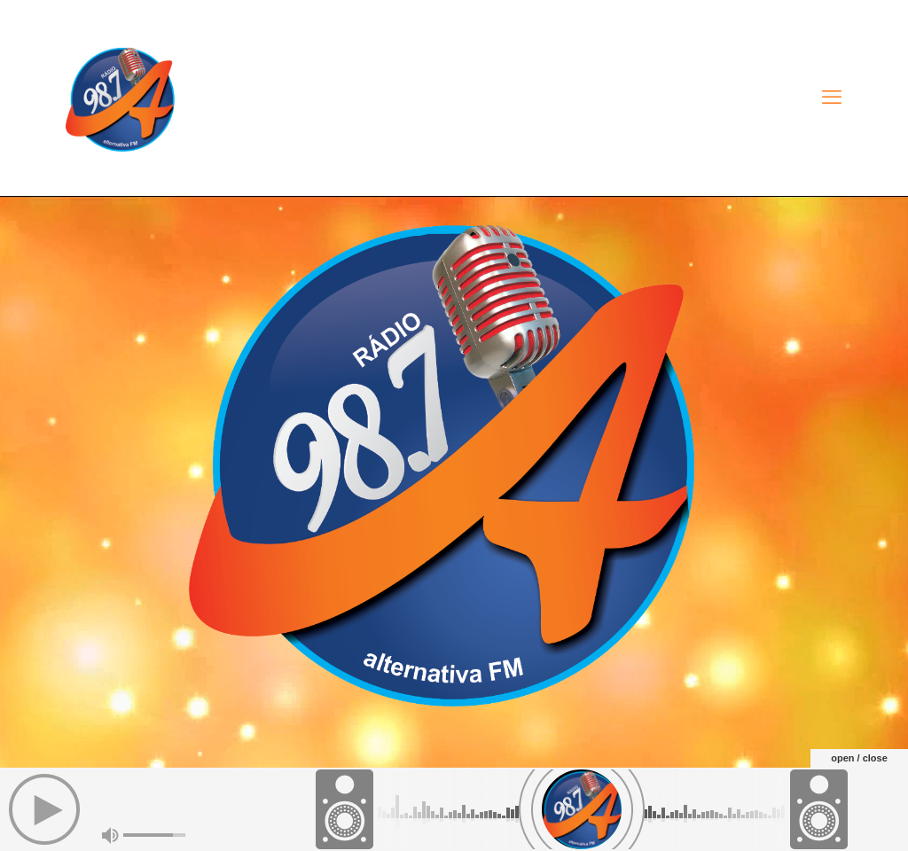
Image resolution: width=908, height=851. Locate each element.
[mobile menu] (832, 97)
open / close (859, 758)
